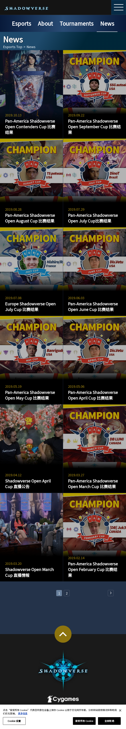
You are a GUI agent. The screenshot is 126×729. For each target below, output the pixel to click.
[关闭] (120, 712)
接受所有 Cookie (84, 722)
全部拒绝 (109, 722)
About (45, 23)
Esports (21, 23)
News (107, 23)
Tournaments (76, 23)
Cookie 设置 (14, 722)
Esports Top (12, 46)
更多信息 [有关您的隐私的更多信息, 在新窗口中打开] (22, 715)
